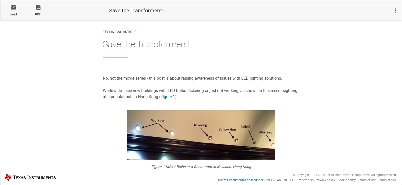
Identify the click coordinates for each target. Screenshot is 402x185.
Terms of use (367, 180)
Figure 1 (167, 96)
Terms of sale (387, 180)
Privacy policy (325, 180)
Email (13, 14)
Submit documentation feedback (241, 180)
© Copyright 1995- (309, 175)
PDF (38, 14)
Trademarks (305, 180)
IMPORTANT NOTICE (280, 180)
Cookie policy (346, 180)
